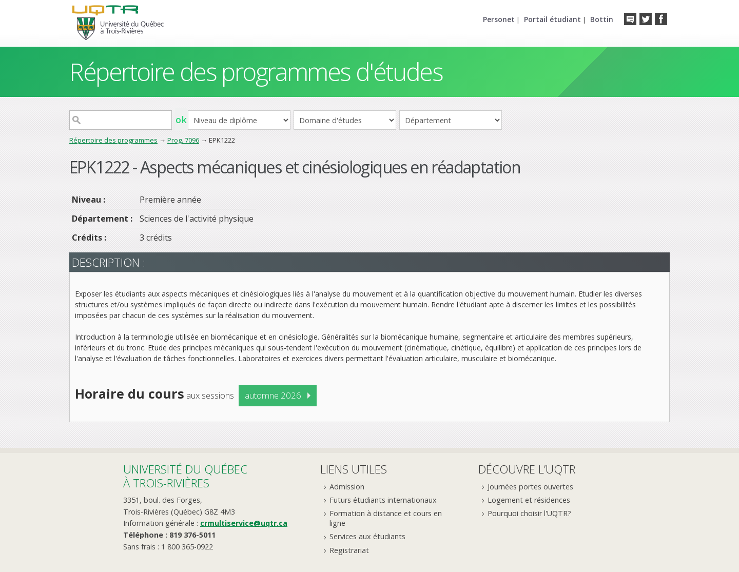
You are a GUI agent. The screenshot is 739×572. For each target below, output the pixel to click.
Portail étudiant (552, 19)
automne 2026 (273, 395)
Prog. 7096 (183, 140)
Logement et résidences (529, 500)
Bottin (601, 19)
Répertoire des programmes (113, 140)
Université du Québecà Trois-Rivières (185, 475)
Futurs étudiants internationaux (383, 500)
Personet (499, 19)
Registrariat (349, 550)
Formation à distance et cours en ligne (385, 518)
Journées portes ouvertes (530, 486)
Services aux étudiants (367, 536)
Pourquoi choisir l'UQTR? (529, 513)
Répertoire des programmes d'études (255, 71)
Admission (346, 486)
